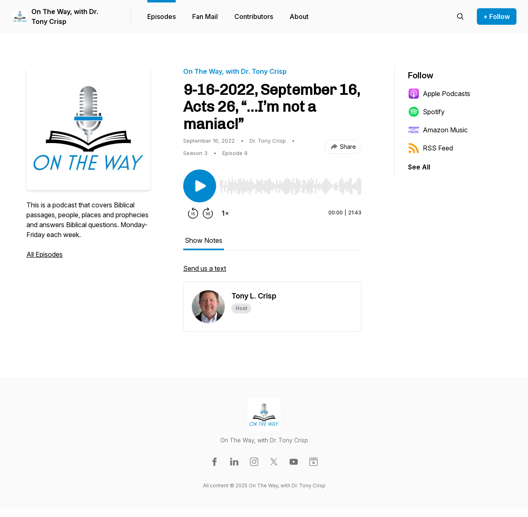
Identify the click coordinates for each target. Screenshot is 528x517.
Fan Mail (205, 16)
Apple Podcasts (439, 93)
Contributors (253, 16)
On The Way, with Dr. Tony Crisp (64, 16)
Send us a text (204, 268)
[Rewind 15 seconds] (193, 213)
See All (419, 167)
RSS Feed (430, 148)
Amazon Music (438, 130)
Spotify (426, 112)
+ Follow (496, 16)
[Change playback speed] (225, 213)
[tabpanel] (272, 272)
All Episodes (44, 254)
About (299, 16)
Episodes (161, 16)
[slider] (290, 186)
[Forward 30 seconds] (208, 213)
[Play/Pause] (199, 185)
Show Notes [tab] (203, 240)
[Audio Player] (290, 184)
